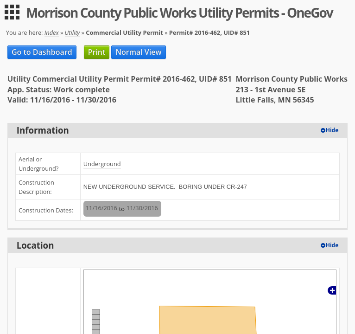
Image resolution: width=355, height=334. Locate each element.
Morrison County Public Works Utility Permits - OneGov (179, 12)
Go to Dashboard (42, 52)
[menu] (12, 12)
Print (97, 52)
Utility (72, 32)
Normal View (138, 52)
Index (51, 32)
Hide (332, 130)
